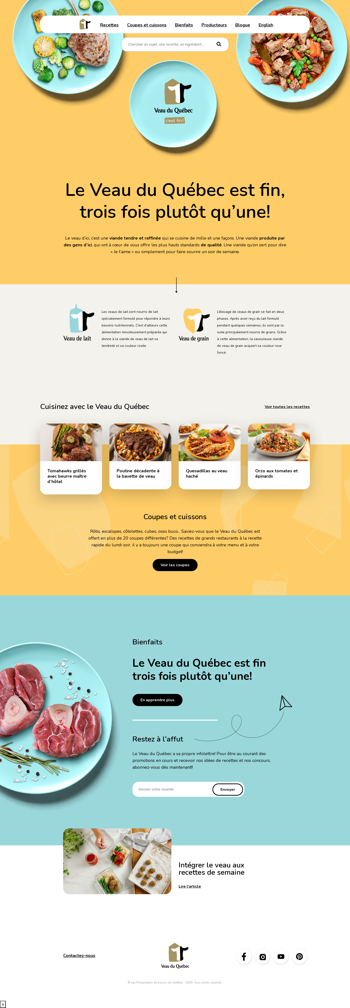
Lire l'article (190, 886)
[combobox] (172, 44)
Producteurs (214, 25)
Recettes (109, 25)
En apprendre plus (157, 700)
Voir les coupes (175, 565)
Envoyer (227, 789)
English (266, 25)
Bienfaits (184, 25)
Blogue (242, 25)
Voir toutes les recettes (287, 406)
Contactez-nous (79, 955)
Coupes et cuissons (146, 25)
